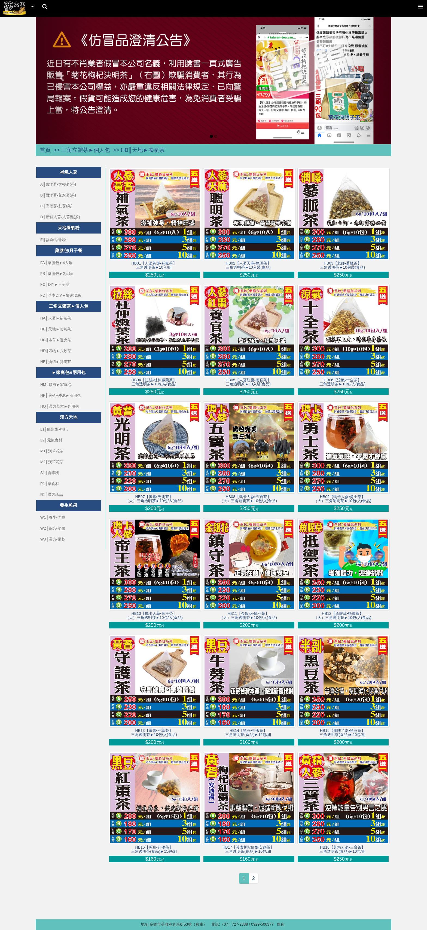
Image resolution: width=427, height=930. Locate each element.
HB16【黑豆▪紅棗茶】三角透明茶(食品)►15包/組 (154, 849)
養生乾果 (68, 505)
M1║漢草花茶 (51, 451)
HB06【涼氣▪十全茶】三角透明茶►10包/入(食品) (342, 382)
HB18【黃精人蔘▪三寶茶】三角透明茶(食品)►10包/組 (342, 849)
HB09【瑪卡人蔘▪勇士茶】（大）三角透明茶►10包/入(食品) (342, 499)
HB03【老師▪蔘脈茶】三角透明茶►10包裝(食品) (342, 265)
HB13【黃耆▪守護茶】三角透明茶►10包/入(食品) (154, 733)
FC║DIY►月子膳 (55, 284)
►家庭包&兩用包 (68, 372)
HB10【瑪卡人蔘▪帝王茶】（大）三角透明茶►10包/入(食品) (154, 616)
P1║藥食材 (49, 483)
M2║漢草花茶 (51, 462)
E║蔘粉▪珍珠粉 (53, 240)
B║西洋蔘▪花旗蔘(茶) (58, 195)
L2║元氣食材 (51, 440)
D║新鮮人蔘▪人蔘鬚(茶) (60, 217)
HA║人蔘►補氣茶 (55, 318)
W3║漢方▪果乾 (52, 539)
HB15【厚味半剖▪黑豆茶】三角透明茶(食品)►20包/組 (342, 733)
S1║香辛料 (49, 473)
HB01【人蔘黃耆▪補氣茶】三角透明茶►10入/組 (154, 265)
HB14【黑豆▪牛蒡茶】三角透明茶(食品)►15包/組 (248, 733)
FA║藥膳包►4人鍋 (56, 262)
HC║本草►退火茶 (55, 340)
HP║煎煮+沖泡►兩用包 (60, 395)
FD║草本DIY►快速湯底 (60, 295)
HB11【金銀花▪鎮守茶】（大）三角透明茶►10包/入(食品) (248, 616)
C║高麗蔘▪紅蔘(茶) (56, 206)
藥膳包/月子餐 (68, 250)
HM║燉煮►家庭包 (56, 384)
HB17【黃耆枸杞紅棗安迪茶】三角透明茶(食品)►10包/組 (248, 849)
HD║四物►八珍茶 (55, 351)
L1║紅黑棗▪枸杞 (54, 429)
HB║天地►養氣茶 (143, 150)
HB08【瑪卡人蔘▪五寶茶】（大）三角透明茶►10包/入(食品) (248, 499)
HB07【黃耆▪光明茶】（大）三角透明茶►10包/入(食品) (154, 499)
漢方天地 (68, 417)
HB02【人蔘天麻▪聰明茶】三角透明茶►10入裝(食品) (248, 265)
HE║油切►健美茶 (55, 362)
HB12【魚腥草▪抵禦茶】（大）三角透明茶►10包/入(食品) (342, 616)
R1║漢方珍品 (51, 494)
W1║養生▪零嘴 (52, 517)
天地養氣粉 (69, 227)
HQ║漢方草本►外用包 (59, 406)
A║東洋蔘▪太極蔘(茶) (58, 184)
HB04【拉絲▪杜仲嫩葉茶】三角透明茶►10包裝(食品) (154, 382)
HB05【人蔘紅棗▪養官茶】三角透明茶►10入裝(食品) (248, 382)
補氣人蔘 (68, 172)
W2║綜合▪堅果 (52, 528)
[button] (62, 77)
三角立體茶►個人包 (85, 150)
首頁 (45, 150)
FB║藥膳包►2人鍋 (56, 273)
